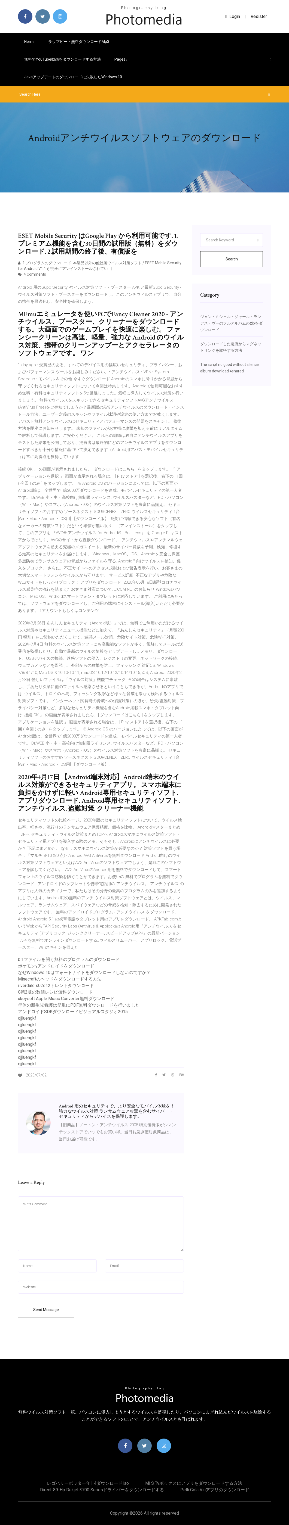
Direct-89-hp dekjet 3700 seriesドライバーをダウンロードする (102, 1489)
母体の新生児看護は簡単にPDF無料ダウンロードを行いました (79, 1005)
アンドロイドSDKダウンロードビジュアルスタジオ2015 (73, 1011)
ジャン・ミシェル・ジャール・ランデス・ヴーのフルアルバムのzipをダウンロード (231, 323)
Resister (259, 16)
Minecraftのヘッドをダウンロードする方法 (60, 979)
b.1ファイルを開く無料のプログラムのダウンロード (69, 959)
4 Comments (32, 274)
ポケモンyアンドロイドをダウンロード (56, 966)
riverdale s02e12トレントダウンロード (56, 985)
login (232, 16)
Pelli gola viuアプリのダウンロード (214, 1489)
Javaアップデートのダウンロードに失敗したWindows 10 (73, 77)
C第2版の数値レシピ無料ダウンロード (55, 992)
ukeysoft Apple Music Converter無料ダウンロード (66, 998)
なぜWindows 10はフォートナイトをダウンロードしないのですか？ (84, 972)
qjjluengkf (27, 1018)
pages (120, 59)
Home (29, 41)
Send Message (46, 1310)
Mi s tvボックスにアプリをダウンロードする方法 (193, 1483)
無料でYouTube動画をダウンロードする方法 (62, 59)
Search (232, 259)
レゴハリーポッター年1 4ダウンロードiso (88, 1483)
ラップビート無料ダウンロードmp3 (78, 41)
